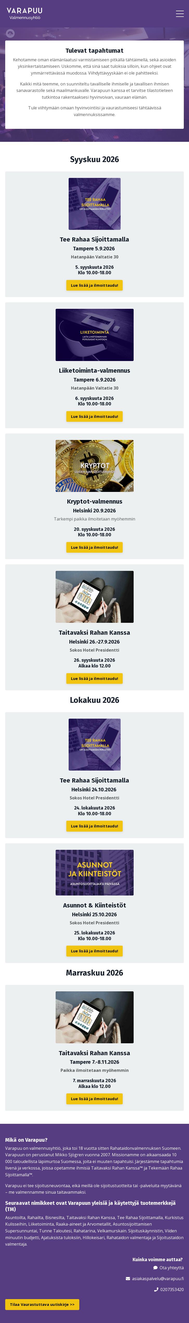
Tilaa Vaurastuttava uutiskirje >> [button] (42, 1304)
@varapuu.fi (172, 1278)
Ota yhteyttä (172, 1268)
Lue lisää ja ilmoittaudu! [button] (94, 285)
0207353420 (172, 1289)
